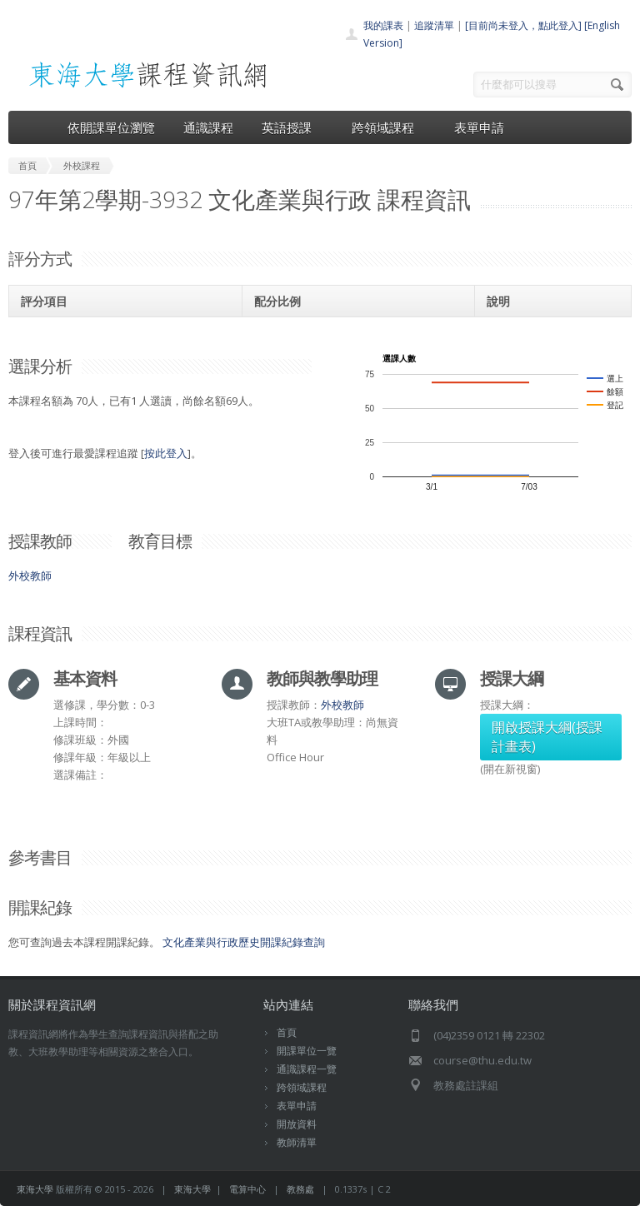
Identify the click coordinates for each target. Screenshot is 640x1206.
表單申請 (479, 127)
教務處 (300, 1189)
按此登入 (166, 453)
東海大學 (35, 1189)
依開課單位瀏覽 (111, 127)
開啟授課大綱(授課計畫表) (547, 736)
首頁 (287, 1032)
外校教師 (30, 575)
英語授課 (292, 127)
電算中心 (247, 1189)
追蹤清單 (434, 25)
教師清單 (297, 1142)
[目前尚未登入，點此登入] (523, 25)
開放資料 (297, 1124)
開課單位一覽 (307, 1051)
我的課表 (383, 25)
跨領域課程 (389, 127)
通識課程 (208, 127)
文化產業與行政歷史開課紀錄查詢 (243, 941)
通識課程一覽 (307, 1069)
